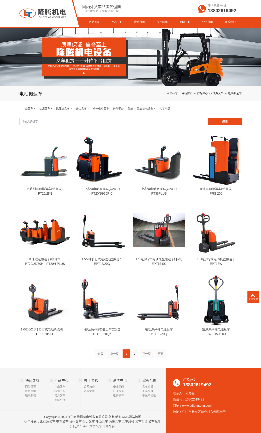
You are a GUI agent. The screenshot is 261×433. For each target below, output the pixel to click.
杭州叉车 (44, 108)
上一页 (114, 361)
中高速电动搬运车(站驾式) (102, 193)
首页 (100, 361)
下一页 (147, 361)
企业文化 (89, 391)
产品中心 (202, 93)
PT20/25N (45, 197)
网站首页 (187, 93)
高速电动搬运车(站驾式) (216, 193)
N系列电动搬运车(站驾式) (45, 193)
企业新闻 (118, 387)
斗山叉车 (27, 108)
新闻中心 (120, 381)
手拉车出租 (149, 395)
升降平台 (118, 108)
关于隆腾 (91, 381)
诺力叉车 (218, 93)
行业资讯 (118, 391)
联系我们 (30, 395)
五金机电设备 (145, 108)
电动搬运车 (235, 93)
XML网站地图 (131, 417)
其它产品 (164, 108)
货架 (130, 108)
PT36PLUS (159, 197)
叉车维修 (147, 391)
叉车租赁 (147, 387)
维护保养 (118, 395)
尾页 (160, 361)
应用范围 (30, 391)
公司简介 (89, 387)
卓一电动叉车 (101, 108)
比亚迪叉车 (63, 108)
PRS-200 (216, 197)
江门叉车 (76, 426)
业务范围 (149, 381)
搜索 (225, 121)
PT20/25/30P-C (102, 197)
